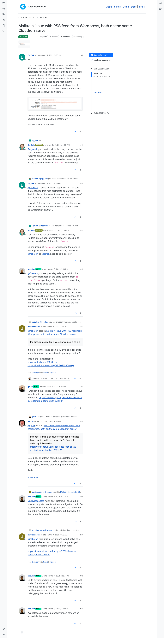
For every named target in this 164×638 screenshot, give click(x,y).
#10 (81, 535)
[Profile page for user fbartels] (22, 147)
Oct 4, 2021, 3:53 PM (52, 55)
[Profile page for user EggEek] (22, 57)
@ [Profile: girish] (46, 253)
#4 (81, 230)
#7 (82, 386)
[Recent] (3, 9)
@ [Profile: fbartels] (33, 187)
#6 (81, 326)
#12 (81, 609)
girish (30, 386)
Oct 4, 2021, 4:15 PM (52, 183)
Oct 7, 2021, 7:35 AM (59, 497)
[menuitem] (160, 3)
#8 (81, 421)
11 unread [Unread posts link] (97, 92)
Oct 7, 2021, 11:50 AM (58, 535)
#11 (81, 576)
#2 (81, 145)
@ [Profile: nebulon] (33, 253)
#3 (81, 183)
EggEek (31, 55)
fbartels (31, 145)
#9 (81, 497)
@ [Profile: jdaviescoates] (36, 500)
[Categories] (3, 3)
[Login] (160, 3)
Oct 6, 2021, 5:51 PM (57, 386)
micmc (31, 421)
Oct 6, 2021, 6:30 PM (52, 421)
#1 (82, 55)
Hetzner (53, 373)
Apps (109, 6)
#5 (81, 269)
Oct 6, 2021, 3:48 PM (58, 326)
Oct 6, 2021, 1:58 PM (59, 269)
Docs (134, 6)
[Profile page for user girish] (22, 388)
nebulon (31, 269)
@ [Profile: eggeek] (33, 149)
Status (117, 6)
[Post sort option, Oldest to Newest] (101, 60)
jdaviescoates (34, 326)
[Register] (160, 9)
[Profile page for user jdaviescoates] (22, 328)
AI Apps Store (33, 477)
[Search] (3, 31)
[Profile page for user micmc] (22, 423)
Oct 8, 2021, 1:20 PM (59, 609)
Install (142, 6)
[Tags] (3, 14)
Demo (126, 6)
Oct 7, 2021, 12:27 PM (59, 576)
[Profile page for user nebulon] (22, 271)
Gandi (45, 373)
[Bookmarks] (3, 25)
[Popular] (3, 20)
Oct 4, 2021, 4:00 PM (61, 145)
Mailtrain (33, 37)
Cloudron (35, 373)
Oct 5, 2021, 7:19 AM (60, 230)
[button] (3, 629)
